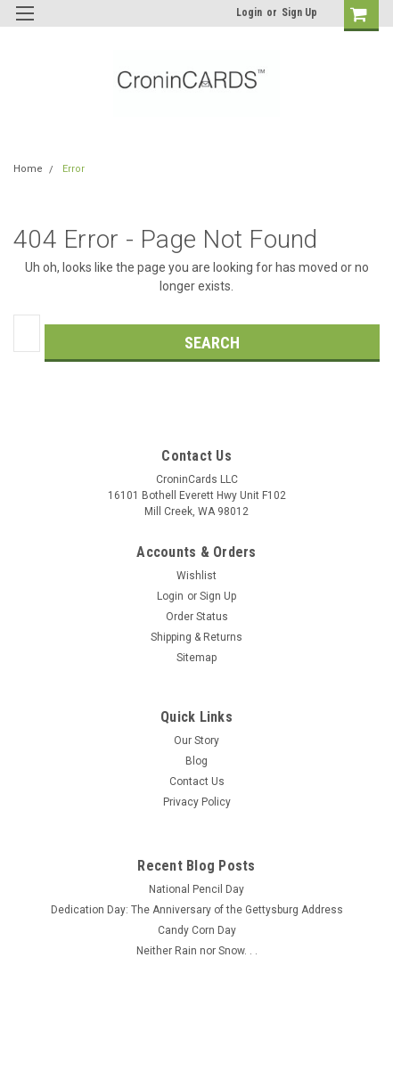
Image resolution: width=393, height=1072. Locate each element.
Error (73, 169)
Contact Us (197, 781)
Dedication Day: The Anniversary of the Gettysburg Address (197, 910)
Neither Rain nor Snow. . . (197, 951)
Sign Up (299, 12)
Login (249, 12)
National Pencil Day (196, 889)
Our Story (196, 740)
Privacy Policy (197, 802)
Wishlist (196, 575)
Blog (196, 761)
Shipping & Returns (196, 637)
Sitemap (196, 657)
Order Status (197, 616)
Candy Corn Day (197, 930)
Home (28, 169)
